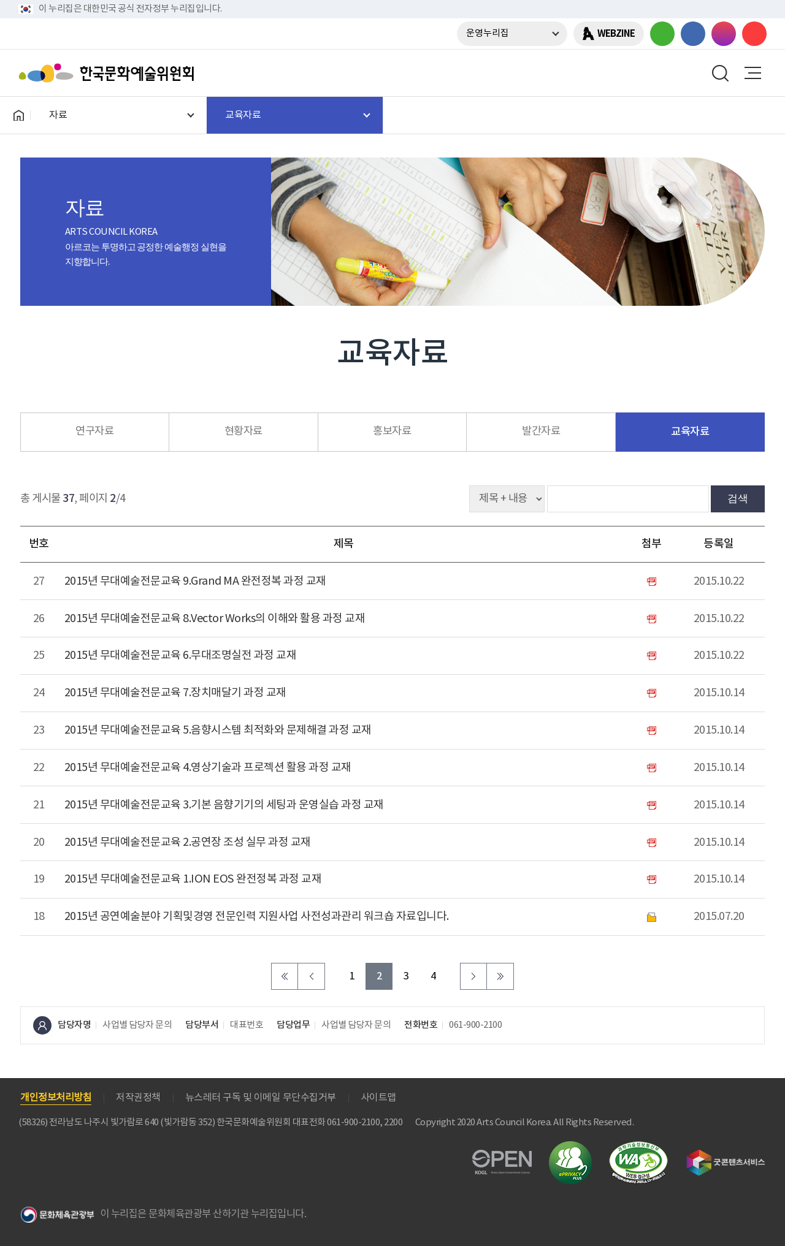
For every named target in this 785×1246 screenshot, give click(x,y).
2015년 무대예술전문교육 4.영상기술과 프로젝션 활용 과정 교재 (207, 767)
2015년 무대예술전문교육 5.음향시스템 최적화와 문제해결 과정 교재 (218, 730)
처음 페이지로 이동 (284, 976)
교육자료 (690, 431)
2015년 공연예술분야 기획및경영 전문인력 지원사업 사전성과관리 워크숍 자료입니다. (256, 916)
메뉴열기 (752, 73)
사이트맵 (378, 1097)
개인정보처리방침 (55, 1097)
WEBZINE (616, 33)
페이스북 (693, 33)
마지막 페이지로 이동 (500, 976)
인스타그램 (723, 33)
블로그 (662, 33)
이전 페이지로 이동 (311, 976)
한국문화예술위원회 (109, 72)
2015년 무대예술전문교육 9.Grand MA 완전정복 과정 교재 (195, 581)
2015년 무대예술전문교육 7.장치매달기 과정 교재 (175, 692)
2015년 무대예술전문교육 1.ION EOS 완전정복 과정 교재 (193, 879)
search (720, 73)
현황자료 (243, 431)
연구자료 (94, 431)
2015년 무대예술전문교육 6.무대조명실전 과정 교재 (180, 655)
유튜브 (754, 33)
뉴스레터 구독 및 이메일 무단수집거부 (260, 1097)
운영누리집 (487, 33)
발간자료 (541, 431)
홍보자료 (392, 431)
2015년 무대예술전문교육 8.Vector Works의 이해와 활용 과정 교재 (215, 618)
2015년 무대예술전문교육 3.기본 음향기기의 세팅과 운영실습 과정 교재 (224, 805)
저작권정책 (138, 1097)
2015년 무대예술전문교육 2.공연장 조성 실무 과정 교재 (187, 842)
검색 (737, 498)
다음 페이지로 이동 (473, 976)
